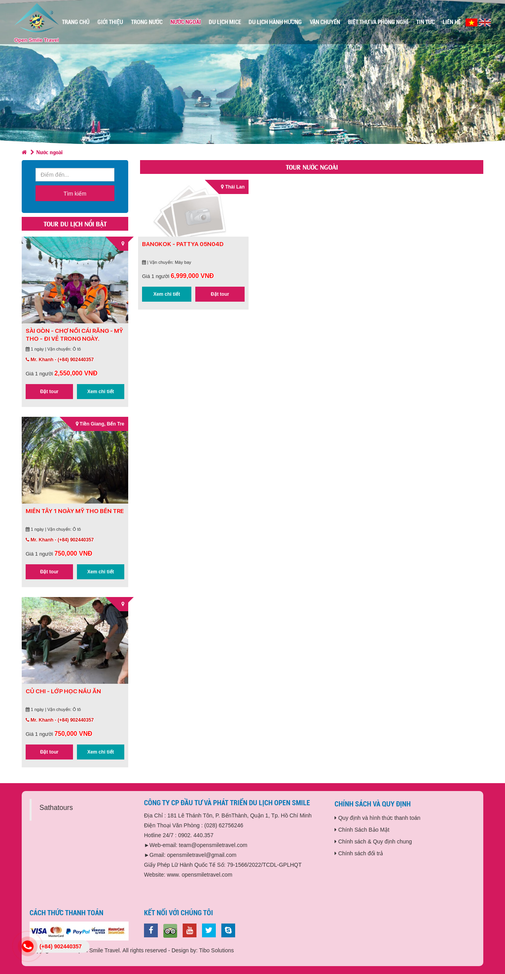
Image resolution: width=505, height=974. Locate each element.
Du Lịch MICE (225, 22)
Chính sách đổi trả (359, 853)
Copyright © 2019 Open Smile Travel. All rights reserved (98, 950)
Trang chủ (76, 22)
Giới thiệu (110, 22)
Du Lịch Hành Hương (275, 22)
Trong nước (147, 22)
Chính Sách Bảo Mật (362, 830)
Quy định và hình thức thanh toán (377, 818)
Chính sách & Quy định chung (373, 841)
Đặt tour (49, 391)
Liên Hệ (452, 22)
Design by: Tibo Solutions (203, 950)
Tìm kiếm (75, 193)
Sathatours (56, 808)
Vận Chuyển (325, 22)
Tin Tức (425, 22)
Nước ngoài (185, 22)
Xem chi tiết (100, 391)
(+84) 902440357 (60, 946)
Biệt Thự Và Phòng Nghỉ (378, 22)
